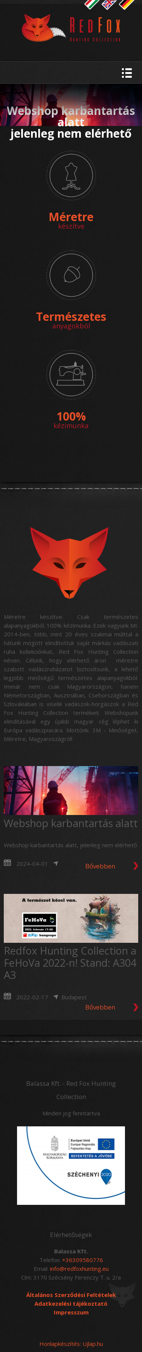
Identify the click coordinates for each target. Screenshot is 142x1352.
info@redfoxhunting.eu (79, 1268)
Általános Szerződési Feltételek (71, 1295)
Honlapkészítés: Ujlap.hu (71, 1343)
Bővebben (100, 866)
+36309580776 (82, 1260)
